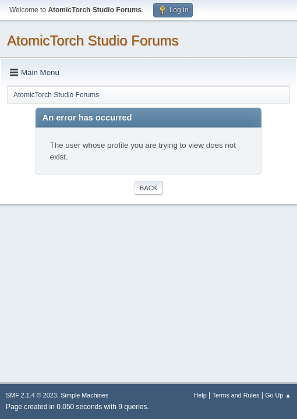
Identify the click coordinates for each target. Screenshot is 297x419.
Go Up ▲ (278, 395)
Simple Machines (84, 395)
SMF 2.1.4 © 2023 (31, 395)
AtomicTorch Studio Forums (93, 40)
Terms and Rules (236, 395)
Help (200, 395)
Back (148, 187)
